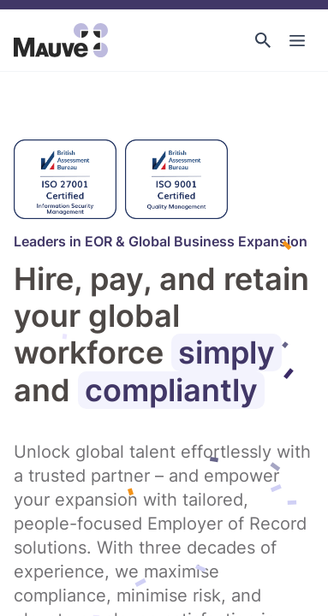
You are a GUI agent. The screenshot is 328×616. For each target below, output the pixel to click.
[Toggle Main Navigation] (297, 40)
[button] (263, 40)
